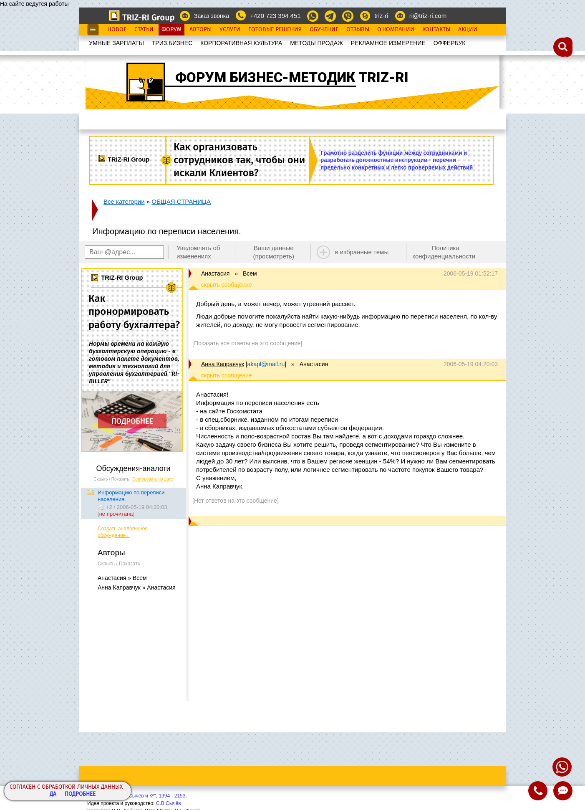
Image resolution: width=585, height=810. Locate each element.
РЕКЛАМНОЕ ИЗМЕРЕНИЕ (388, 43)
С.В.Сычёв (168, 803)
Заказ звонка (211, 16)
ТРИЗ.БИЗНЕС (172, 43)
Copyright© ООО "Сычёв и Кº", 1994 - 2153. (137, 796)
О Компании (395, 29)
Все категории (124, 201)
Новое (116, 29)
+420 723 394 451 (275, 15)
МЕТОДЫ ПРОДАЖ (316, 43)
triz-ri (381, 15)
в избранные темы (362, 252)
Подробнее (80, 794)
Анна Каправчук (222, 364)
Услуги (229, 29)
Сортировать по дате (152, 479)
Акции (467, 29)
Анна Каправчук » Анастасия (137, 587)
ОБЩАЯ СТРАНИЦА (181, 201)
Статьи (144, 29)
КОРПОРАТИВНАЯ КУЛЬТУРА (241, 43)
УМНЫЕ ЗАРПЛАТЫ (116, 43)
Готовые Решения (275, 29)
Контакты (436, 29)
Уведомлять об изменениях (198, 252)
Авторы (200, 29)
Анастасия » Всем (122, 578)
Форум (171, 29)
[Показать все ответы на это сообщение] (247, 343)
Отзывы (357, 29)
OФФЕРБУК (450, 43)
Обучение (324, 29)
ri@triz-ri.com (427, 15)
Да (53, 794)
